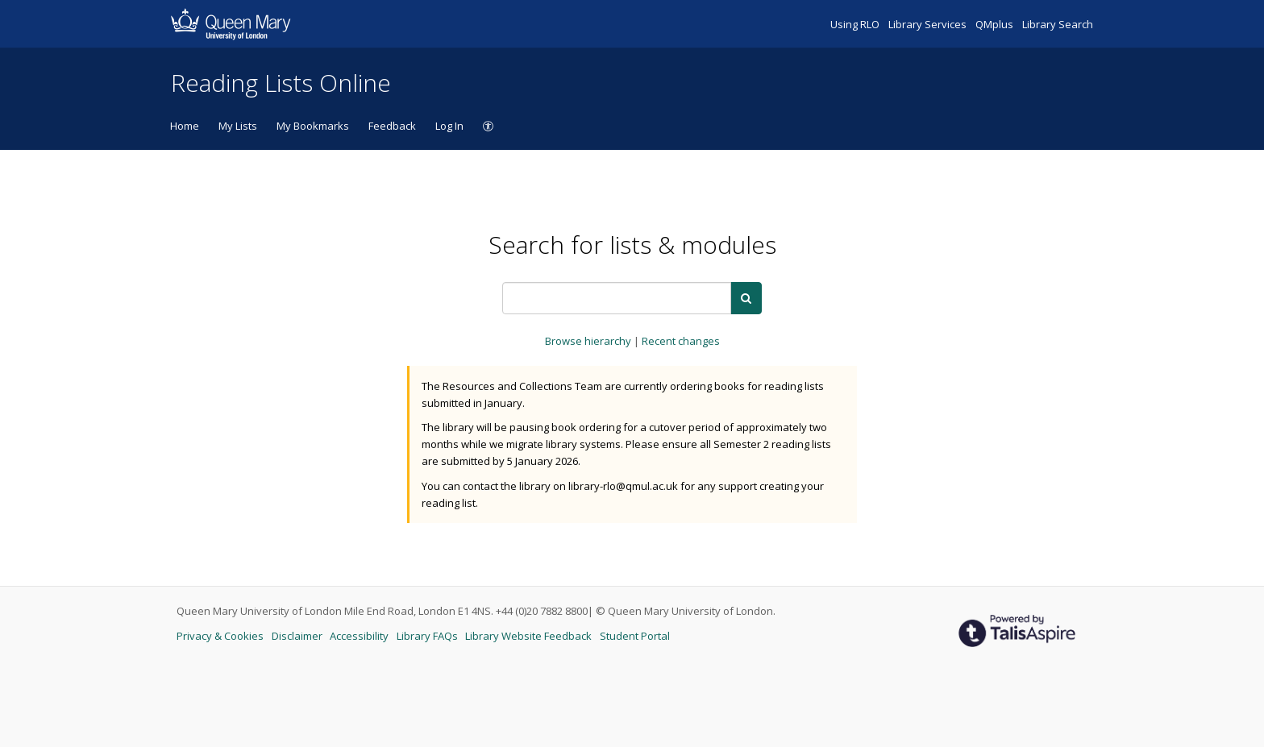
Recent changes (681, 341)
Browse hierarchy (589, 341)
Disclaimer (298, 636)
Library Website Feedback (529, 636)
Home (184, 125)
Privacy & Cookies (221, 636)
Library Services (928, 24)
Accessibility (360, 636)
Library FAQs (428, 636)
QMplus (995, 24)
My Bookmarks (312, 125)
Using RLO (856, 24)
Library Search (1057, 24)
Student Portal (635, 636)
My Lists (237, 125)
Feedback (392, 125)
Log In (449, 125)
